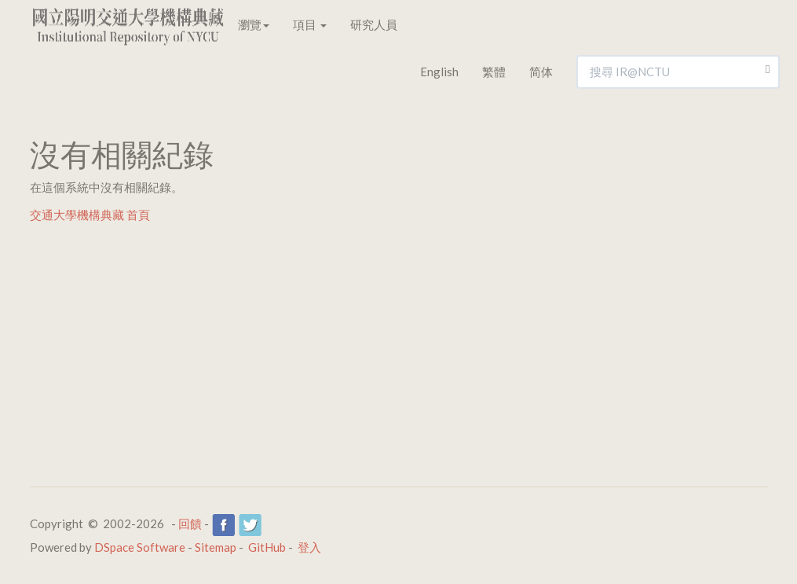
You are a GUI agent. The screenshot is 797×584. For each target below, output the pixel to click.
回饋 (190, 523)
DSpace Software (139, 547)
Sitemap (215, 547)
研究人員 (373, 24)
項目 (310, 24)
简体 (541, 71)
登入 (309, 547)
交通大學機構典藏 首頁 (90, 215)
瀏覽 (253, 24)
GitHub (267, 547)
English (439, 71)
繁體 (494, 71)
